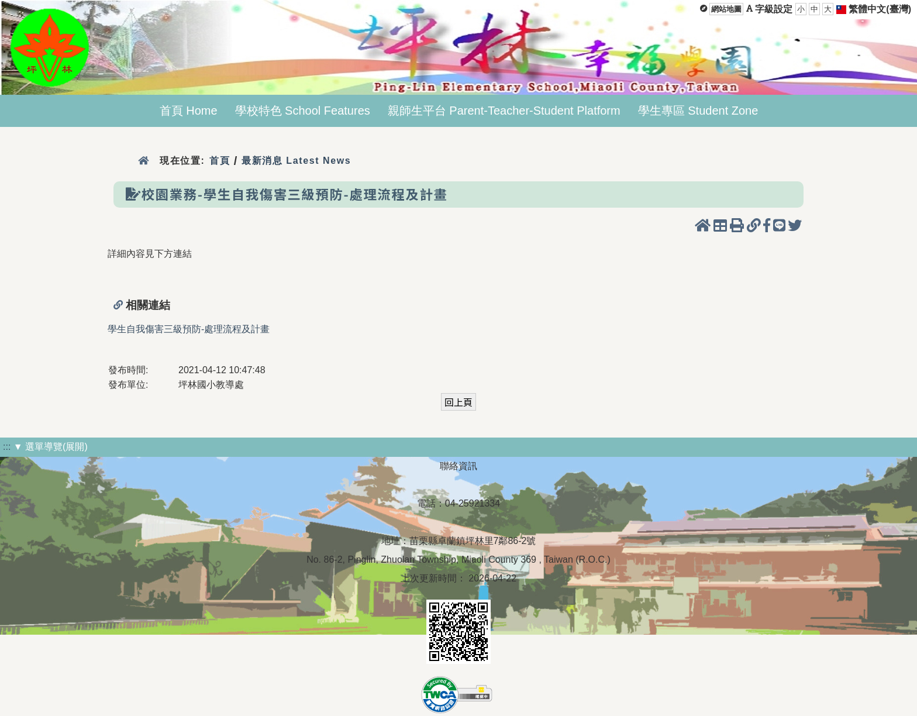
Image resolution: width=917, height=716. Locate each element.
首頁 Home (189, 110)
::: (7, 447)
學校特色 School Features (302, 110)
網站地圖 (726, 9)
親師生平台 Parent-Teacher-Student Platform (504, 110)
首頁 (219, 161)
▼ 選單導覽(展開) (50, 447)
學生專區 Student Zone (698, 110)
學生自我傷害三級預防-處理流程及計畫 (189, 329)
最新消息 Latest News (296, 161)
